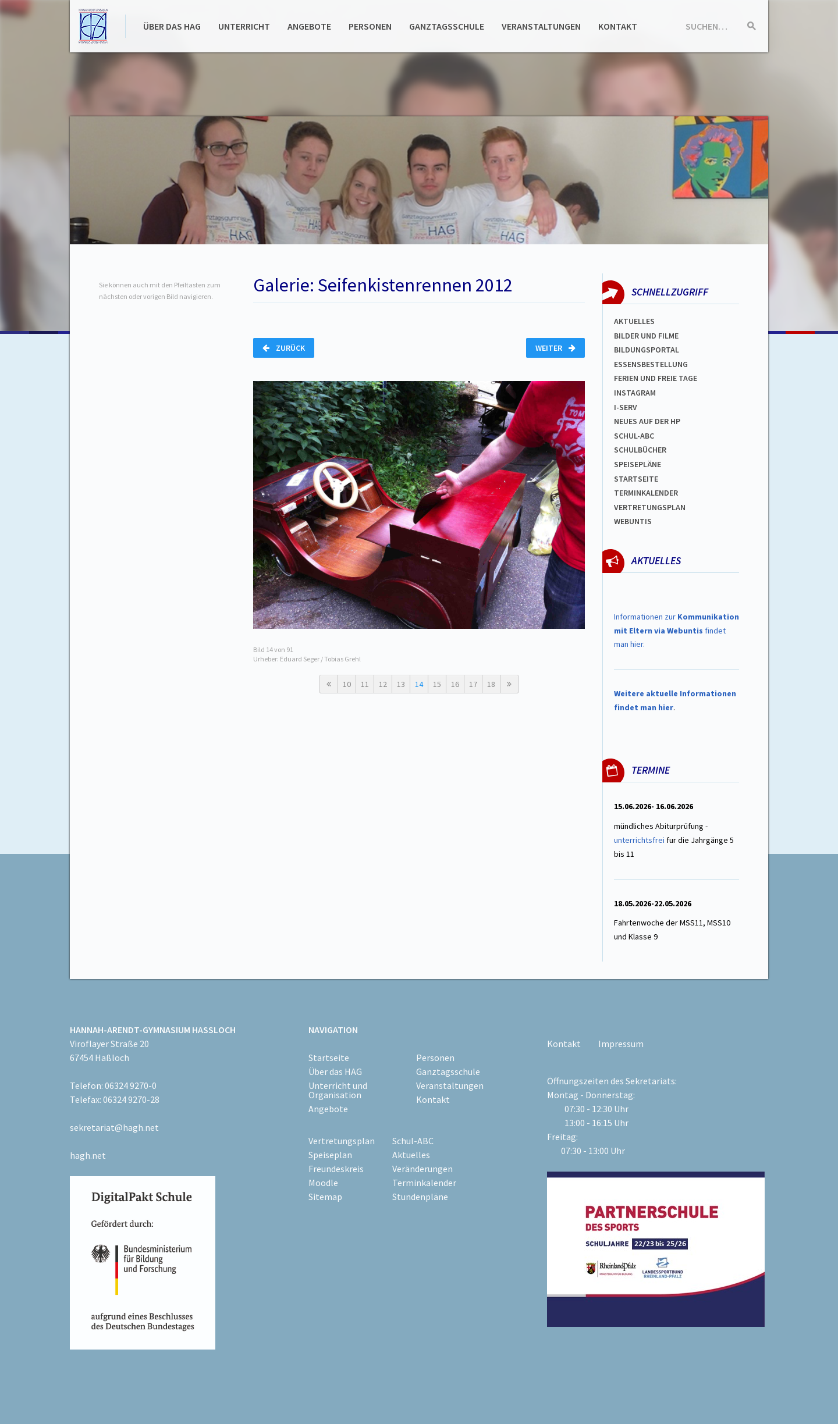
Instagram (635, 392)
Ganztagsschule (446, 26)
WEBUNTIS (633, 521)
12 (383, 684)
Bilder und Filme (646, 335)
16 (455, 684)
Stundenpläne (420, 1196)
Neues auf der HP (647, 421)
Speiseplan (330, 1154)
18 (491, 684)
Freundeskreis (336, 1168)
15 (437, 684)
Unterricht (244, 26)
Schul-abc (634, 435)
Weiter (555, 348)
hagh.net (88, 1155)
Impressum (621, 1043)
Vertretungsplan (650, 507)
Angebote (309, 26)
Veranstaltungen (541, 26)
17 (473, 684)
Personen (370, 26)
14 (419, 684)
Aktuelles (634, 321)
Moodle (323, 1182)
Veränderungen (422, 1168)
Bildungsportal (646, 349)
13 (401, 684)
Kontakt (617, 26)
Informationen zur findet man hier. (676, 630)
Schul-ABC (413, 1141)
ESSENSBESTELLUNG (651, 364)
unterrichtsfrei (639, 840)
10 (347, 684)
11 (365, 684)
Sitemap (325, 1196)
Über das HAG (172, 26)
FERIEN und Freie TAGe (655, 378)
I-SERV (625, 407)
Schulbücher (640, 449)
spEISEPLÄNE (637, 464)
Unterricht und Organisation (337, 1090)
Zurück (283, 348)
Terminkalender (646, 492)
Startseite (636, 479)
